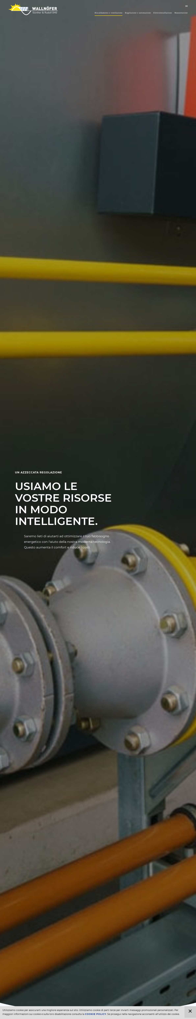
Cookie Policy (95, 1014)
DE (186, 6)
